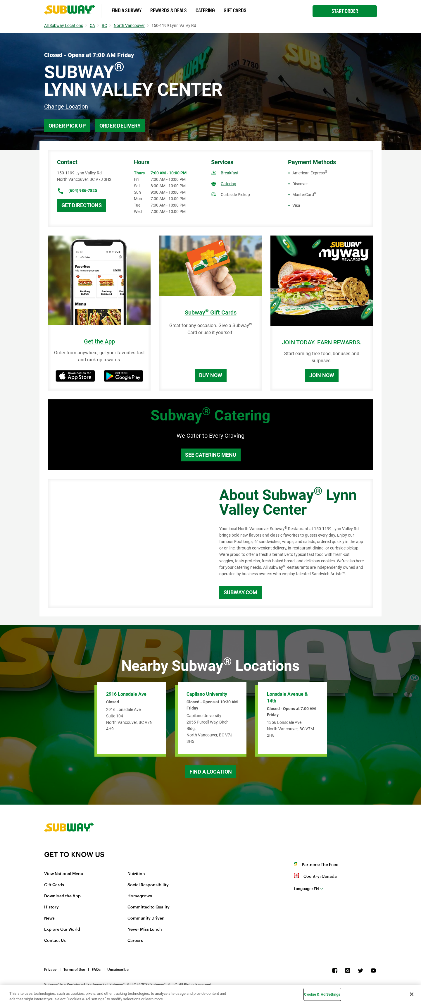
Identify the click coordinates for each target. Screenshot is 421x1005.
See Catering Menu (210, 455)
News (49, 918)
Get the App (99, 341)
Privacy (50, 969)
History (51, 907)
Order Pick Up (67, 126)
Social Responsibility (148, 885)
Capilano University (207, 694)
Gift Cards (235, 10)
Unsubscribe (118, 969)
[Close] (411, 994)
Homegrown (139, 896)
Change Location (66, 106)
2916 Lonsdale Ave (126, 694)
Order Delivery (120, 126)
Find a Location (210, 772)
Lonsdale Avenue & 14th (287, 697)
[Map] (127, 543)
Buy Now (210, 375)
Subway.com (240, 592)
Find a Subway (127, 10)
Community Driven (146, 918)
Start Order (345, 11)
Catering (205, 10)
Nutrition (136, 874)
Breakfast (230, 173)
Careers (135, 941)
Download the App (62, 896)
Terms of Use (74, 969)
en (306, 889)
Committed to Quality (148, 907)
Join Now (321, 375)
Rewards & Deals (168, 10)
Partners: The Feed (320, 865)
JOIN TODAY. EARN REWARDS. (322, 342)
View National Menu (63, 874)
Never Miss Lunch (144, 929)
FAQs (96, 969)
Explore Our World (62, 929)
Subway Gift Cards (211, 312)
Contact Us (55, 941)
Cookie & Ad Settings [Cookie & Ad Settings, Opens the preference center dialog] (322, 994)
